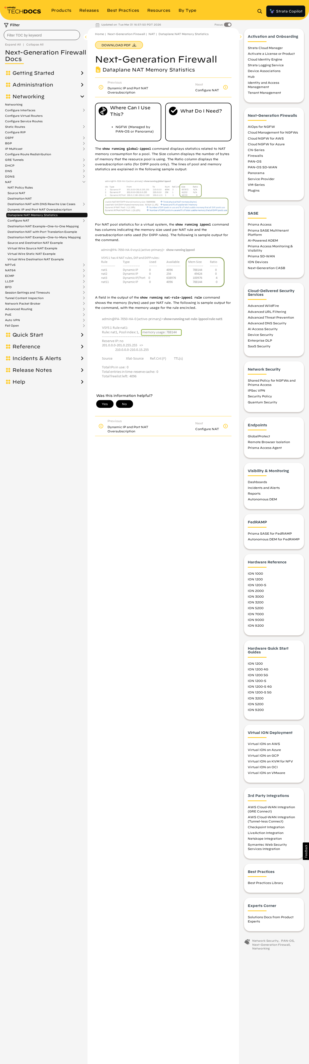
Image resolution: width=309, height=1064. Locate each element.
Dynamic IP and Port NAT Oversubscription (40, 209)
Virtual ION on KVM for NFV (270, 762)
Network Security (265, 942)
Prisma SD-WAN (261, 257)
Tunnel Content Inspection (24, 298)
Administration (32, 85)
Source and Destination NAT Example (35, 242)
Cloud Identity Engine (265, 61)
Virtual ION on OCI (263, 768)
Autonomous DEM (262, 500)
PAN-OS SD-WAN (262, 168)
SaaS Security (259, 347)
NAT (8, 182)
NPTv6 (10, 264)
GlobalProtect (259, 437)
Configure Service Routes (23, 121)
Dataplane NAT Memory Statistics (33, 215)
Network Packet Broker (22, 303)
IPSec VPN (256, 392)
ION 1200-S (257, 586)
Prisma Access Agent (265, 449)
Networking (28, 96)
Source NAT (16, 193)
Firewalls (255, 157)
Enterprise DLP (260, 342)
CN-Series (256, 151)
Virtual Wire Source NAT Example (32, 248)
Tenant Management (264, 94)
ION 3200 (256, 603)
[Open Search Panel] (261, 11)
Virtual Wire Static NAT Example (32, 253)
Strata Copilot (285, 11)
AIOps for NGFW (261, 128)
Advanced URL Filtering (267, 313)
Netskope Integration (265, 840)
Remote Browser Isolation (269, 443)
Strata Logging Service (266, 66)
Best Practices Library (265, 884)
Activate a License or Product (271, 55)
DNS (8, 171)
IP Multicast (13, 148)
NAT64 (10, 270)
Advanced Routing (18, 309)
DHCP (9, 165)
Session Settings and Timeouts (27, 292)
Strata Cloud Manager (265, 49)
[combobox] (42, 35)
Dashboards (257, 483)
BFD (8, 287)
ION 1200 (255, 580)
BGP (8, 143)
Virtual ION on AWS (264, 745)
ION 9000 (256, 621)
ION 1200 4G (258, 670)
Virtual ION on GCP (263, 756)
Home (99, 34)
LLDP (9, 281)
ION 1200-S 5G (260, 693)
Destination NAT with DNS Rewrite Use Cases (41, 204)
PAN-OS (255, 163)
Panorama (256, 174)
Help (18, 382)
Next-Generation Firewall (126, 34)
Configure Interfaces (20, 110)
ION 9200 (256, 626)
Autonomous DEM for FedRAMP (274, 540)
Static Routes (15, 126)
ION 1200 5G (258, 676)
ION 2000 (256, 592)
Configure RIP (15, 132)
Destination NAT (20, 198)
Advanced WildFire (263, 307)
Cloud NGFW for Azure (266, 145)
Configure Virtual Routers (23, 115)
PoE (8, 314)
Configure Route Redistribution (28, 154)
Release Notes (32, 370)
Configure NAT (18, 220)
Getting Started (33, 73)
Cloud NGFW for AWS (266, 139)
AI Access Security (263, 330)
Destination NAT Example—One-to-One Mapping (43, 226)
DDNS (9, 176)
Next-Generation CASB (266, 269)
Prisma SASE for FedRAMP (270, 535)
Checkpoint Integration (266, 828)
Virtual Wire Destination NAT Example (36, 259)
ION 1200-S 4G (260, 688)
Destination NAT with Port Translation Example (42, 231)
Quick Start (27, 335)
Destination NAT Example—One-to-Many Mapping (44, 237)
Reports (254, 495)
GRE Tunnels (14, 159)
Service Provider (261, 180)
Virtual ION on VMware (266, 774)
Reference (26, 346)
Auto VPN (12, 320)
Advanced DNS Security (267, 324)
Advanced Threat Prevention (271, 318)
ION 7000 (256, 615)
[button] (306, 851)
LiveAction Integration (266, 834)
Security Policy (260, 397)
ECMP (9, 275)
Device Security (260, 336)
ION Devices (258, 263)
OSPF (9, 137)
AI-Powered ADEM (263, 242)
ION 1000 (255, 574)
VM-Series (256, 186)
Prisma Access (260, 226)
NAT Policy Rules (20, 187)
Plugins (254, 192)
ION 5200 (256, 609)
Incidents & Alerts (36, 358)
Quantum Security (262, 403)
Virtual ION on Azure (264, 751)
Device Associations (264, 72)
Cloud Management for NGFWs (273, 134)
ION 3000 (256, 598)
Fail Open (12, 325)
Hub (251, 78)
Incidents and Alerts (264, 489)
